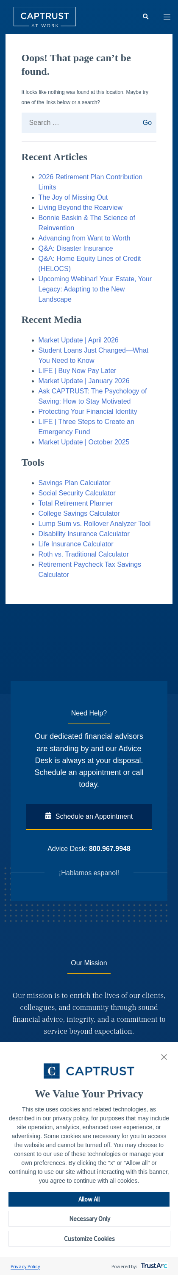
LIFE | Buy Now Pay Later (78, 370)
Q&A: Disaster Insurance (76, 248)
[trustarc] (153, 1266)
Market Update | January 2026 (84, 380)
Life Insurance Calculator (76, 544)
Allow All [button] (89, 1199)
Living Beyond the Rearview (82, 207)
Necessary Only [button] (89, 1219)
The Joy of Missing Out (73, 197)
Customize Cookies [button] (89, 1239)
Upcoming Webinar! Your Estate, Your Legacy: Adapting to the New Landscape (95, 289)
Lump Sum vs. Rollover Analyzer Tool (95, 523)
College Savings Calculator (79, 513)
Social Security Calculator (77, 493)
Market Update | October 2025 (84, 442)
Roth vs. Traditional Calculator (84, 554)
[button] (164, 1057)
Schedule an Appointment (89, 816)
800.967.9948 (110, 848)
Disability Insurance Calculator (84, 533)
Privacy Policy (25, 1266)
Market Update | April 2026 (79, 340)
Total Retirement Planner (76, 503)
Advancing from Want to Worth (85, 238)
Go (145, 122)
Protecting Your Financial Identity (88, 411)
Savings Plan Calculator (75, 482)
